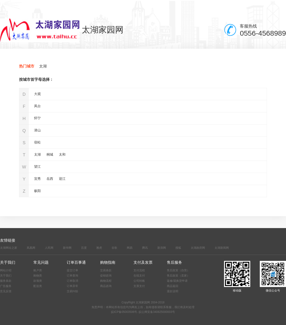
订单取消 (72, 280)
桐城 (49, 154)
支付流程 (139, 270)
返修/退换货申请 (177, 280)
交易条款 (106, 270)
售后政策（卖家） (178, 275)
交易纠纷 (72, 291)
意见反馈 (5, 291)
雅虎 (99, 247)
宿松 (37, 142)
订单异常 (72, 286)
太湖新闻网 (221, 247)
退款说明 (172, 291)
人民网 (49, 247)
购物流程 (106, 280)
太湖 (43, 66)
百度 (84, 247)
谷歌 (114, 247)
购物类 (37, 275)
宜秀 (37, 179)
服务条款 (5, 280)
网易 (130, 247)
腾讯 (145, 247)
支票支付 (139, 286)
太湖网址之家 (8, 247)
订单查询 (72, 275)
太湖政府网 (198, 247)
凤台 (37, 106)
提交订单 (72, 270)
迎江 (62, 179)
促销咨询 (106, 275)
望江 (37, 166)
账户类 (37, 270)
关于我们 (5, 275)
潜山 (37, 130)
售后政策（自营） (178, 270)
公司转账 (139, 280)
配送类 (37, 286)
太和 (62, 154)
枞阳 (37, 191)
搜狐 (178, 247)
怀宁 (37, 118)
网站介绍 (5, 270)
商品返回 (172, 286)
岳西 (49, 179)
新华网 (67, 247)
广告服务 (5, 286)
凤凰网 (31, 247)
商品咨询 (106, 286)
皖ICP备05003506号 (124, 312)
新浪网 (161, 247)
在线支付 (139, 275)
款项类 (37, 280)
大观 (37, 94)
